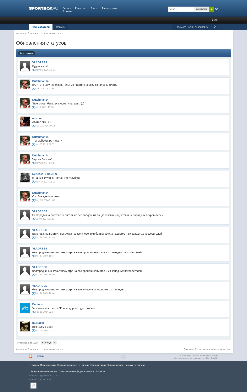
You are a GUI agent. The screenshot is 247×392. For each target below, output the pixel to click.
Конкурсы (67, 11)
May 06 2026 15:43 (45, 70)
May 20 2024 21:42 (45, 200)
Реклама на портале (135, 365)
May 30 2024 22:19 (45, 181)
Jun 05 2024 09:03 (44, 144)
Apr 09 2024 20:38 (44, 218)
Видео (94, 8)
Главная (67, 8)
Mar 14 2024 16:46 (45, 274)
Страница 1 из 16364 (27, 343)
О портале (84, 365)
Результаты (80, 8)
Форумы (60, 26)
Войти (215, 20)
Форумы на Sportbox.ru (27, 349)
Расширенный (216, 8)
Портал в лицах (98, 365)
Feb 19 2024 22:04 (45, 312)
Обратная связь (48, 365)
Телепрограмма (109, 8)
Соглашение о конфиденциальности (212, 349)
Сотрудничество (115, 365)
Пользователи (41, 26)
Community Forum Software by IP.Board (199, 356)
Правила (188, 349)
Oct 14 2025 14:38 (44, 88)
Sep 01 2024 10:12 (45, 125)
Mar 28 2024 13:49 (45, 237)
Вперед (46, 342)
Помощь (40, 356)
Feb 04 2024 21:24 (45, 330)
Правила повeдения (67, 365)
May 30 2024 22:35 (45, 163)
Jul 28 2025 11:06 (44, 107)
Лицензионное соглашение (43, 371)
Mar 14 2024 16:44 (45, 293)
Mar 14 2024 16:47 (45, 256)
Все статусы (26, 53)
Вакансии (100, 371)
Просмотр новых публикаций (191, 26)
